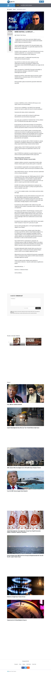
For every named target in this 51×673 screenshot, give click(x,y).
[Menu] (40, 2)
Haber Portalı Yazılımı (12, 671)
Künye (20, 664)
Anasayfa (16, 664)
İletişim (24, 664)
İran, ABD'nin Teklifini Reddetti (26, 5)
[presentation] (11, 5)
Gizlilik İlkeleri (28, 664)
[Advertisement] (29, 93)
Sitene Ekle (34, 664)
